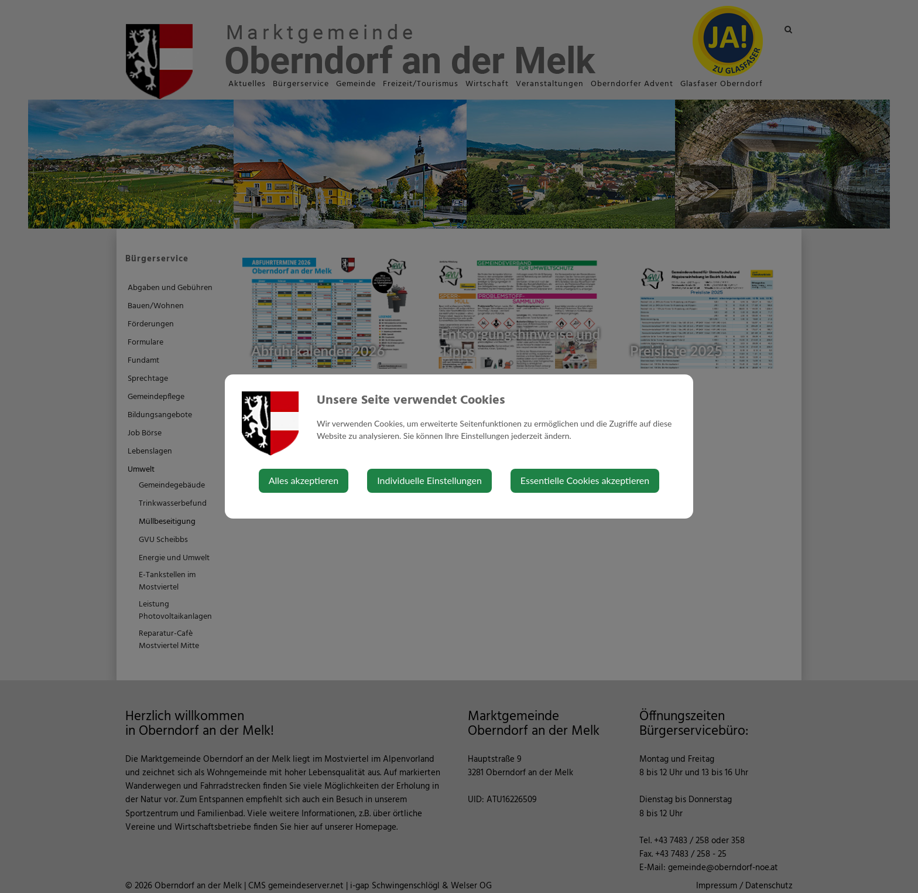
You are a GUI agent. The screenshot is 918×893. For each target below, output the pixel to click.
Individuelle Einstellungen (429, 480)
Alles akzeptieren (303, 480)
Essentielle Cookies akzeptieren (584, 480)
